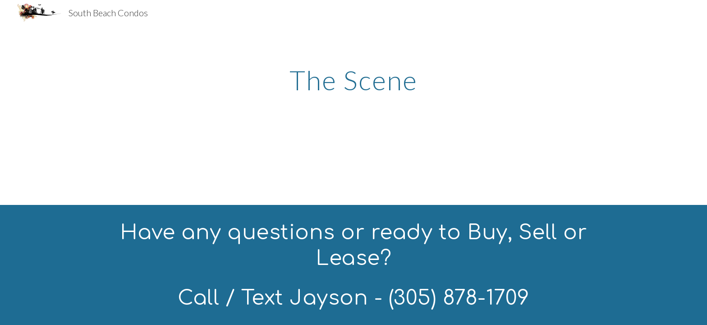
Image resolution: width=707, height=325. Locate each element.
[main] (353, 79)
